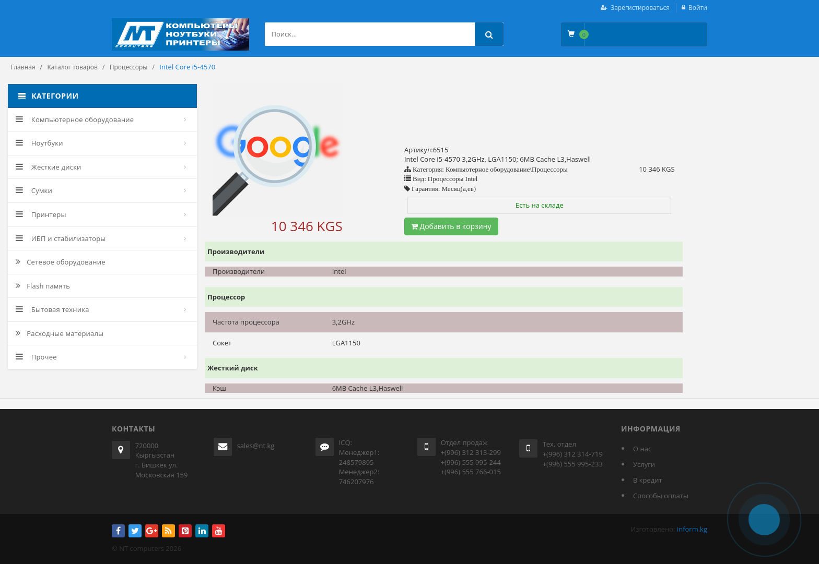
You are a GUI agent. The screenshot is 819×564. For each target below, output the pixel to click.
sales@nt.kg (256, 445)
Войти (697, 7)
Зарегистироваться (640, 7)
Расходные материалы (59, 333)
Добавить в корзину (451, 226)
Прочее (36, 357)
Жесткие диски (48, 167)
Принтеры (41, 214)
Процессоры (129, 67)
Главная (23, 67)
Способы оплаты (660, 495)
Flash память (43, 286)
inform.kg (692, 529)
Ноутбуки (39, 143)
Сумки (34, 190)
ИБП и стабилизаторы (61, 238)
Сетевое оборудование (61, 262)
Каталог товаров (72, 67)
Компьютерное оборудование (75, 119)
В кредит (647, 480)
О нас (642, 448)
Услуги (644, 464)
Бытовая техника (52, 309)
